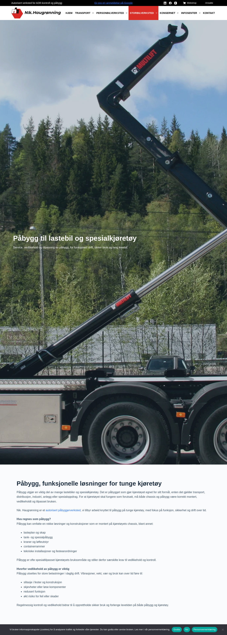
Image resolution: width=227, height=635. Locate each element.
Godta (177, 629)
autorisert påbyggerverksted (63, 510)
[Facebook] (170, 3)
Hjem (69, 13)
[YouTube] (175, 3)
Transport (85, 13)
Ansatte (209, 3)
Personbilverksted (112, 13)
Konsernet (170, 13)
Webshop (189, 3)
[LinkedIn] (165, 3)
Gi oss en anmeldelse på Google (113, 2)
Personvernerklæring (205, 629)
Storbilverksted (144, 13)
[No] (222, 629)
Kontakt (209, 13)
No (186, 629)
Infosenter (191, 13)
